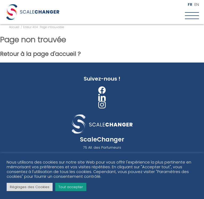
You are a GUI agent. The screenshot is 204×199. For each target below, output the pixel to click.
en (196, 4)
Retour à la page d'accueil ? (40, 54)
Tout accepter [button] (70, 186)
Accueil (14, 27)
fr (190, 4)
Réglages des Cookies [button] (29, 186)
